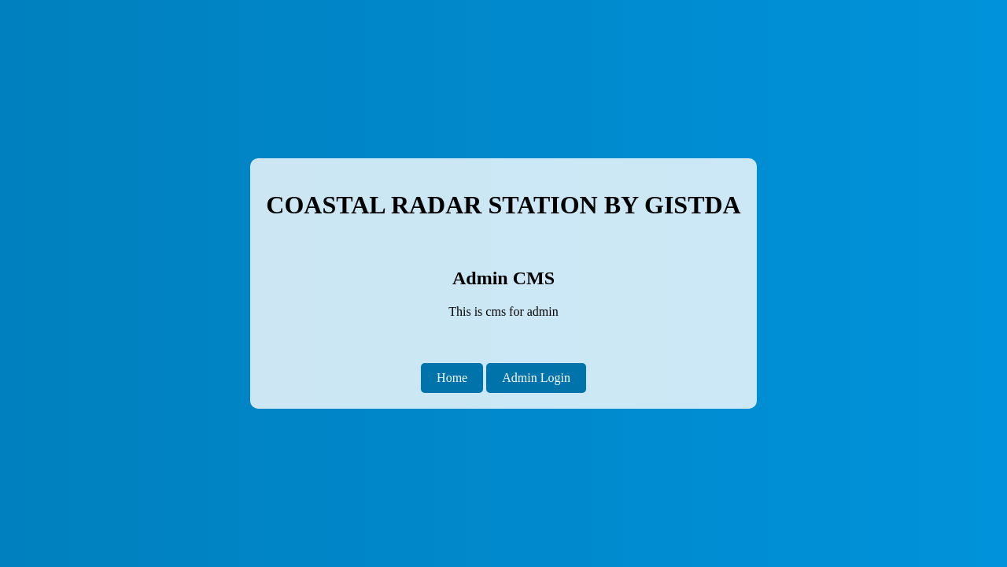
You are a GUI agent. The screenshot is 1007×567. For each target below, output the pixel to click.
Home (452, 377)
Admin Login (536, 377)
